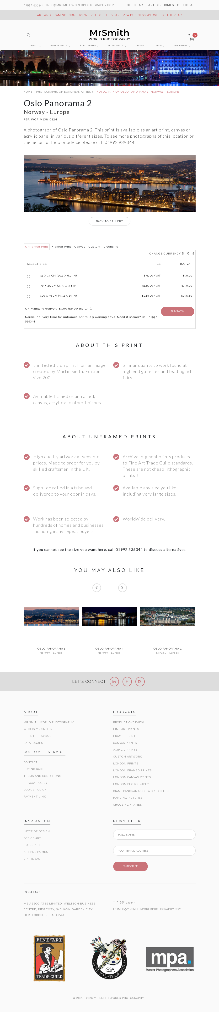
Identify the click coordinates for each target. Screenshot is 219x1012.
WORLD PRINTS (88, 45)
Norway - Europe (51, 652)
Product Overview (128, 722)
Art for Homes (36, 852)
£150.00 (187, 285)
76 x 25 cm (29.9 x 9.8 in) (59, 285)
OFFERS (140, 45)
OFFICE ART (136, 5)
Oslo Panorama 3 (109, 648)
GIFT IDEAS (185, 5)
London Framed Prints (132, 770)
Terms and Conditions (42, 776)
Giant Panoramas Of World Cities (141, 791)
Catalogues (33, 743)
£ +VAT (152, 275)
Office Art (32, 838)
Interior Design (37, 831)
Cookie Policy (35, 790)
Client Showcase (38, 736)
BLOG (159, 45)
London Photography (131, 784)
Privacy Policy (36, 783)
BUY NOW (177, 311)
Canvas (80, 246)
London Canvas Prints (132, 777)
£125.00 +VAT (151, 285)
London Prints (125, 763)
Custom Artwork (127, 756)
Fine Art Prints (126, 729)
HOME (28, 91)
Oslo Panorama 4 (168, 648)
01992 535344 (33, 5)
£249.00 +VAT (151, 295)
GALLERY (109, 221)
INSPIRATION (180, 45)
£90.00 (187, 275)
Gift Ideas (32, 858)
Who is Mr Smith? (38, 729)
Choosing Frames (127, 804)
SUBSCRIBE (130, 866)
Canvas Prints (125, 743)
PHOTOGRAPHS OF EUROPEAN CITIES (63, 91)
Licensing (111, 246)
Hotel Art (32, 845)
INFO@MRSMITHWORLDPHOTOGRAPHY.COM (149, 909)
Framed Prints (125, 736)
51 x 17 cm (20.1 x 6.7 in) (58, 275)
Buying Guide (34, 769)
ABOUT (34, 45)
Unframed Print (36, 246)
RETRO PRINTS (115, 45)
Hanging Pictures (128, 797)
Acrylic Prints (125, 749)
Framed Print (61, 246)
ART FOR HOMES (161, 5)
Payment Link (35, 796)
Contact (30, 762)
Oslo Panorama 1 (51, 648)
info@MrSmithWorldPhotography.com (80, 5)
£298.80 (186, 295)
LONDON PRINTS (58, 45)
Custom (94, 246)
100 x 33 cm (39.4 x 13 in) (58, 295)
